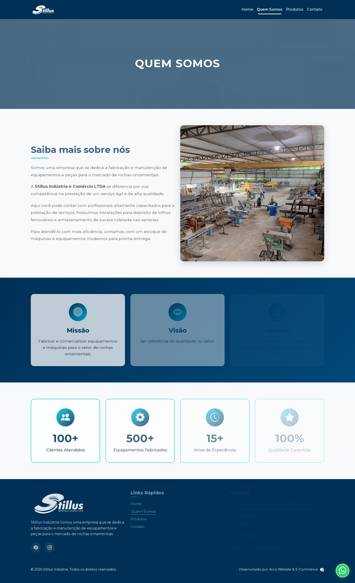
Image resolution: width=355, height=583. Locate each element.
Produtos (294, 9)
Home (247, 9)
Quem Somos (269, 9)
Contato (314, 9)
